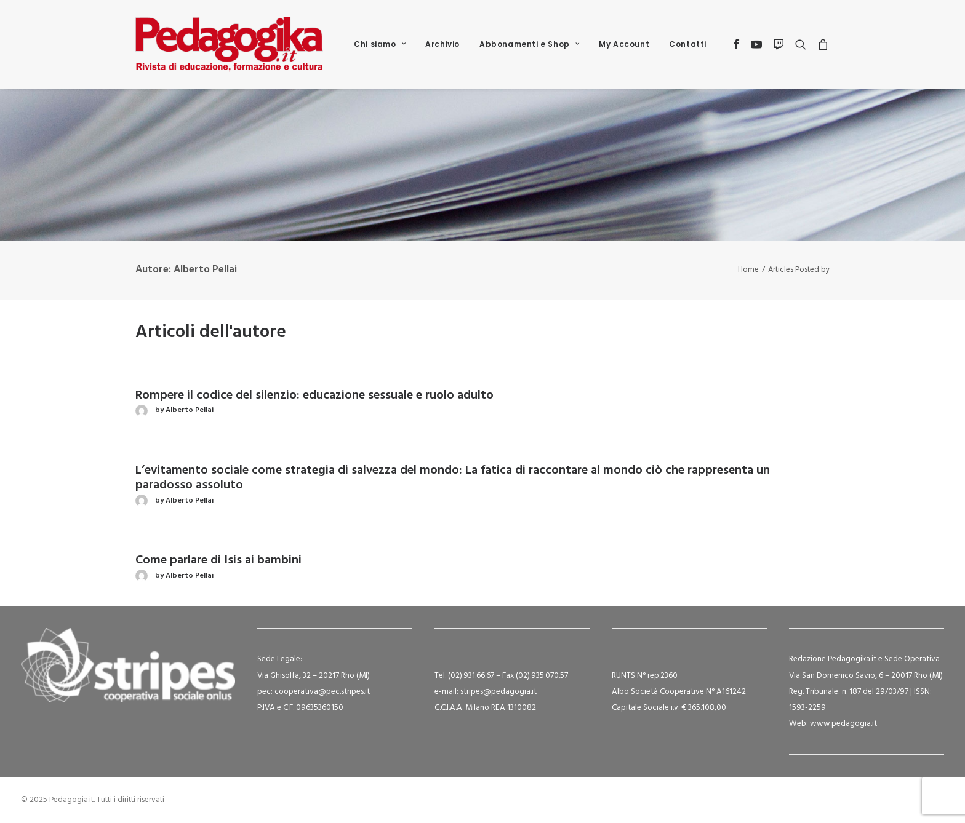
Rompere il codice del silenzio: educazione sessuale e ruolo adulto (314, 395)
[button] (737, 44)
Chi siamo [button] (380, 44)
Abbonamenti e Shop (529, 44)
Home (748, 269)
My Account (624, 44)
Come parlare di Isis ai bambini (218, 560)
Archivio (442, 44)
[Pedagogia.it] (229, 44)
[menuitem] (379, 44)
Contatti (688, 44)
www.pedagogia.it (843, 723)
